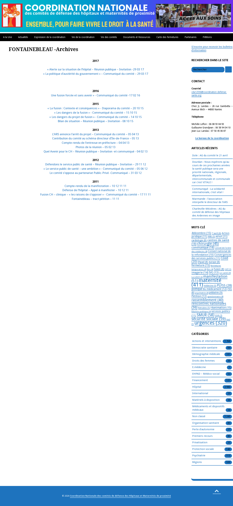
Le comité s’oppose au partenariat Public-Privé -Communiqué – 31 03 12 (96, 173)
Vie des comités (109, 37)
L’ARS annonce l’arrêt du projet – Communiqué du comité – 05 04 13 (95, 134)
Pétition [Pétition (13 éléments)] (199, 296)
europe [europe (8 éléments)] (214, 261)
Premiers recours (202, 436)
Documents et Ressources (136, 37)
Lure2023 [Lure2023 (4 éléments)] (196, 277)
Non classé (198, 416)
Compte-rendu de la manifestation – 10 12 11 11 (95, 186)
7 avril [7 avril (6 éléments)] (216, 233)
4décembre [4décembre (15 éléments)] (201, 233)
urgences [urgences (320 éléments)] (210, 323)
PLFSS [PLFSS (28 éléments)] (224, 285)
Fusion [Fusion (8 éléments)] (219, 269)
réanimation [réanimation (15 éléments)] (221, 307)
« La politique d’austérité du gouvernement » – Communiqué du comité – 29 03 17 (95, 73)
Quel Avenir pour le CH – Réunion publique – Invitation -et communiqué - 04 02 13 (96, 151)
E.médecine (199, 367)
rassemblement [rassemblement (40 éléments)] (207, 300)
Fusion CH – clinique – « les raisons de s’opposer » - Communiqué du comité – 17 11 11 (95, 194)
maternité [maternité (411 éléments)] (206, 282)
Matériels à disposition (206, 400)
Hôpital (196, 387)
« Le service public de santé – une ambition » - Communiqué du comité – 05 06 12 (95, 168)
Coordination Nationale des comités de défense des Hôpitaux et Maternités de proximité (120, 496)
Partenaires (190, 37)
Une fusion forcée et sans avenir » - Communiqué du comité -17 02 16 (95, 95)
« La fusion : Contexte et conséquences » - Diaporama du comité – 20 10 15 (95, 108)
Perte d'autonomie (203, 429)
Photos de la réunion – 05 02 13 (95, 147)
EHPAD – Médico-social (206, 374)
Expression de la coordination (49, 37)
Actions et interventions (206, 341)
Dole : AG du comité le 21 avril (210, 155)
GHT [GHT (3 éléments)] (228, 269)
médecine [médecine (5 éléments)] (210, 286)
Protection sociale (203, 449)
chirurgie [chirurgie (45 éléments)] (208, 244)
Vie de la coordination (83, 37)
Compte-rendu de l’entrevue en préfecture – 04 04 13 (95, 142)
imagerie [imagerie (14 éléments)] (199, 272)
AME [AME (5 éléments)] (211, 236)
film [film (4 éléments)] (210, 269)
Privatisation (199, 442)
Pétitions (207, 37)
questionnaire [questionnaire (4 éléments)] (215, 296)
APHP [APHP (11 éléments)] (221, 236)
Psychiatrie (198, 455)
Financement (200, 380)
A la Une (7, 37)
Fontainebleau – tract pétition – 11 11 (95, 199)
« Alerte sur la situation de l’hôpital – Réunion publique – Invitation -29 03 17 (95, 69)
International (200, 393)
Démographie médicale (206, 354)
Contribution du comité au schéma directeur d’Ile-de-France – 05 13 (95, 138)
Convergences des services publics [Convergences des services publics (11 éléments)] (211, 256)
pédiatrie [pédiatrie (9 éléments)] (216, 292)
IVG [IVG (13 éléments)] (214, 272)
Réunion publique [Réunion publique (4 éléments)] (201, 311)
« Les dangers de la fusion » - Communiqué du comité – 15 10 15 (95, 112)
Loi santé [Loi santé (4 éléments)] (225, 273)
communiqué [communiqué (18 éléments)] (202, 247)
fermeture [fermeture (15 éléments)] (200, 265)
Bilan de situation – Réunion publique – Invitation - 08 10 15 (95, 121)
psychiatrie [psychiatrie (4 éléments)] (201, 293)
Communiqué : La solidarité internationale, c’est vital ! (208, 190)
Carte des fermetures (167, 37)
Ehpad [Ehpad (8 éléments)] (203, 261)
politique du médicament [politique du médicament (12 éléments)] (209, 289)
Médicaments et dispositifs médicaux (208, 408)
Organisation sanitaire (205, 423)
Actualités (23, 37)
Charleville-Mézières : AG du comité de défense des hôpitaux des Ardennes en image (211, 212)
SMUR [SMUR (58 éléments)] (205, 315)
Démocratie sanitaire (204, 348)
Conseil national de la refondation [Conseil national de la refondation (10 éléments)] (211, 253)
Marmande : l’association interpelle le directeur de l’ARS (210, 200)
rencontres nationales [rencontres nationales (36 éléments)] (208, 305)
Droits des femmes (203, 361)
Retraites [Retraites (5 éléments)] (204, 308)
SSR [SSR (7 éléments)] (218, 315)
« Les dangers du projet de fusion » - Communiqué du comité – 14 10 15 (95, 117)
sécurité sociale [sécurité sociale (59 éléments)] (208, 319)
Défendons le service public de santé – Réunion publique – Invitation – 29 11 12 (95, 164)
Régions (197, 462)
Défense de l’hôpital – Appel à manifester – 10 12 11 (95, 190)
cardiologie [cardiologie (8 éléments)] (199, 240)
